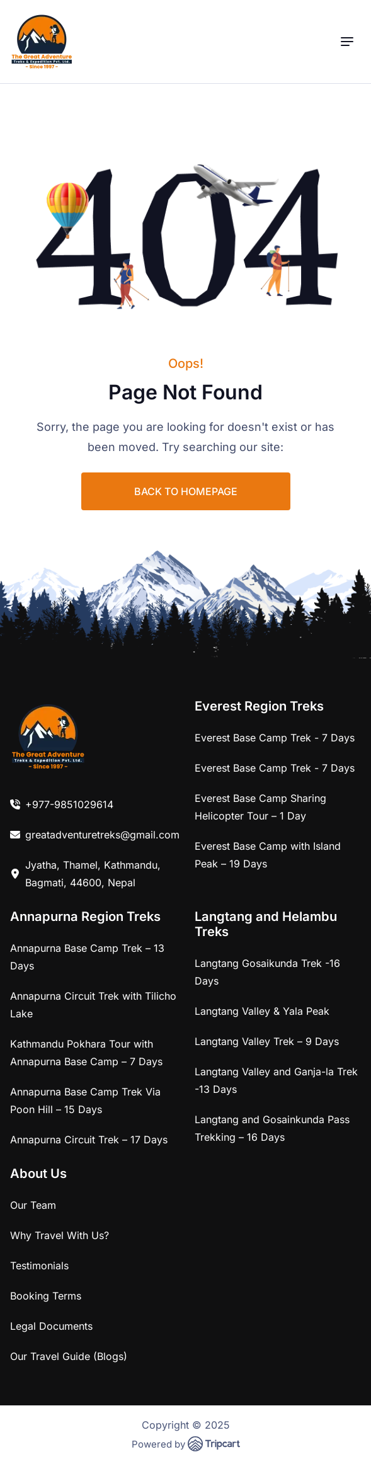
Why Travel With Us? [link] (59, 1235)
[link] (48, 736)
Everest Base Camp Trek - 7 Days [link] (275, 737)
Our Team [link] (33, 1205)
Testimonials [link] (39, 1265)
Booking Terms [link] (45, 1295)
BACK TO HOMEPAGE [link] (185, 491)
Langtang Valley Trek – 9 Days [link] (267, 1041)
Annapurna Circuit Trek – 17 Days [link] (89, 1139)
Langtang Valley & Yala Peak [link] (262, 1011)
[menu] (347, 42)
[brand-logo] (41, 41)
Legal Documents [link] (51, 1326)
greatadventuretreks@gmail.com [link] (102, 834)
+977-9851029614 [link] (69, 804)
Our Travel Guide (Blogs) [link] (68, 1356)
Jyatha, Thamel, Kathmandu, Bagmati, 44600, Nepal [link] (93, 874)
